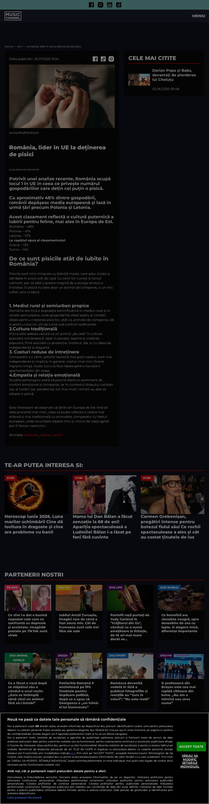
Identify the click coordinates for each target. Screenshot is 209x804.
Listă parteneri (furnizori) (24, 797)
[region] (104, 758)
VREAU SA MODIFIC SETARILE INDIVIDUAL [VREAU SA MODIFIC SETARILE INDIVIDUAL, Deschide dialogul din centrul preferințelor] (189, 761)
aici (73, 753)
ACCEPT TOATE (191, 746)
